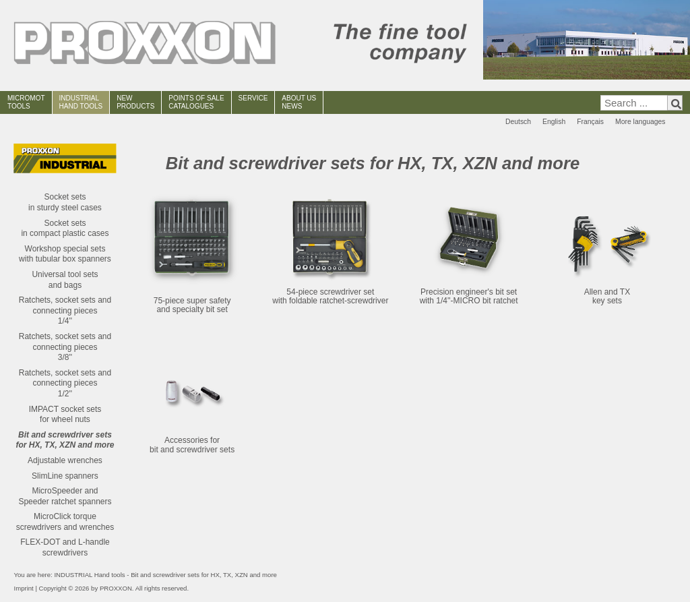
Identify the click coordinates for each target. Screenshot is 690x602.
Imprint (23, 588)
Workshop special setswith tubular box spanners (65, 254)
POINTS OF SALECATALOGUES (196, 102)
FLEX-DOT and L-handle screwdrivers (65, 547)
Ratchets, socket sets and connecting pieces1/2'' (65, 383)
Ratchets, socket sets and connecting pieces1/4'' (65, 310)
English (553, 121)
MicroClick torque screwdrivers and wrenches (65, 522)
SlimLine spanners (65, 476)
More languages (640, 121)
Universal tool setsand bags (65, 280)
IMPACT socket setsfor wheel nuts (65, 414)
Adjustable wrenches (65, 460)
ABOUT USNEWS (299, 102)
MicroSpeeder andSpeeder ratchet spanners (64, 496)
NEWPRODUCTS (135, 102)
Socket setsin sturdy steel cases (65, 202)
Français (590, 121)
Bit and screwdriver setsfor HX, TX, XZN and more (64, 440)
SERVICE (253, 98)
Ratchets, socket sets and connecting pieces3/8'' (65, 347)
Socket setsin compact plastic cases (64, 228)
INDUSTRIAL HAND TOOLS (81, 102)
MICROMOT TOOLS (26, 102)
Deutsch (518, 121)
